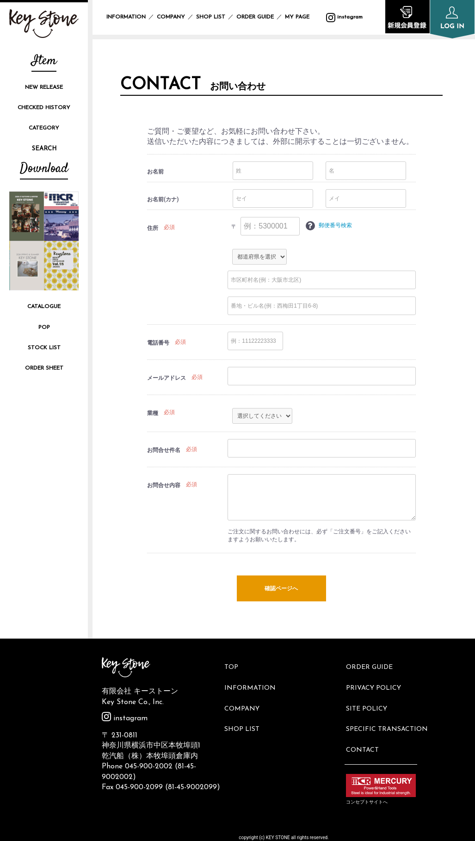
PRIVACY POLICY (376, 680)
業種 (152, 413)
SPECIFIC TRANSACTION (390, 711)
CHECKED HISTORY (44, 108)
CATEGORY (44, 128)
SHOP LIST (210, 17)
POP (44, 327)
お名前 (155, 171)
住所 (152, 228)
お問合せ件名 (163, 450)
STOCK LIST (44, 348)
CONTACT (365, 727)
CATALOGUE (44, 306)
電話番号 (158, 343)
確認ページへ (281, 589)
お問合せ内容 (163, 485)
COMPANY (171, 17)
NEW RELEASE (44, 87)
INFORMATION (126, 17)
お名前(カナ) (163, 199)
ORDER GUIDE (255, 17)
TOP (234, 665)
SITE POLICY (369, 696)
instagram (125, 718)
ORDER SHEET (44, 368)
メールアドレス (166, 378)
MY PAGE (303, 17)
